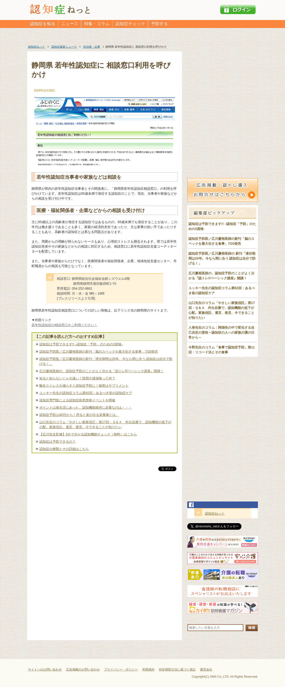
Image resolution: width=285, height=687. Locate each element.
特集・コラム (97, 23)
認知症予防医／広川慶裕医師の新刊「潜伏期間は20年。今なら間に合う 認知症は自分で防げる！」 (105, 361)
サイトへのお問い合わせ (45, 669)
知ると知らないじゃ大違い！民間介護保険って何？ (77, 378)
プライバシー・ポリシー (121, 669)
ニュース (69, 23)
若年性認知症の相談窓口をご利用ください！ (65, 325)
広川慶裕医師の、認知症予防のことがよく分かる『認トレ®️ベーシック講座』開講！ (101, 371)
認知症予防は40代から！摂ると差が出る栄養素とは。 (79, 415)
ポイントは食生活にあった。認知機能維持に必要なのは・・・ (85, 407)
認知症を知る (42, 23)
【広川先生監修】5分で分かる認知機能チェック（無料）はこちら (88, 434)
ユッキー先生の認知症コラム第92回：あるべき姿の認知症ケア (85, 393)
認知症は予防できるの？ (57, 441)
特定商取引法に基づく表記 (177, 669)
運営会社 (206, 669)
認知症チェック (130, 23)
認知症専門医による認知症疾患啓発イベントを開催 (77, 400)
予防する (159, 23)
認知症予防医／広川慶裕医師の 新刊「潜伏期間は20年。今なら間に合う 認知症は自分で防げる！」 (222, 258)
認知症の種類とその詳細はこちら (64, 449)
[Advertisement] (105, 521)
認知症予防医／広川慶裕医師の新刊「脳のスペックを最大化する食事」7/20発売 (98, 351)
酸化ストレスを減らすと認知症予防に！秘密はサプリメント (83, 385)
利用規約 (148, 669)
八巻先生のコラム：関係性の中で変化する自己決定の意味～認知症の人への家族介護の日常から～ (221, 332)
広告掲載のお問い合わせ (83, 669)
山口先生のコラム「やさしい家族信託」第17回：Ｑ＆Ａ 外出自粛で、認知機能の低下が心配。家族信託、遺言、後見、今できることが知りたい (105, 424)
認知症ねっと (215, 513)
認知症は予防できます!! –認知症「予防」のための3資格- (81, 344)
